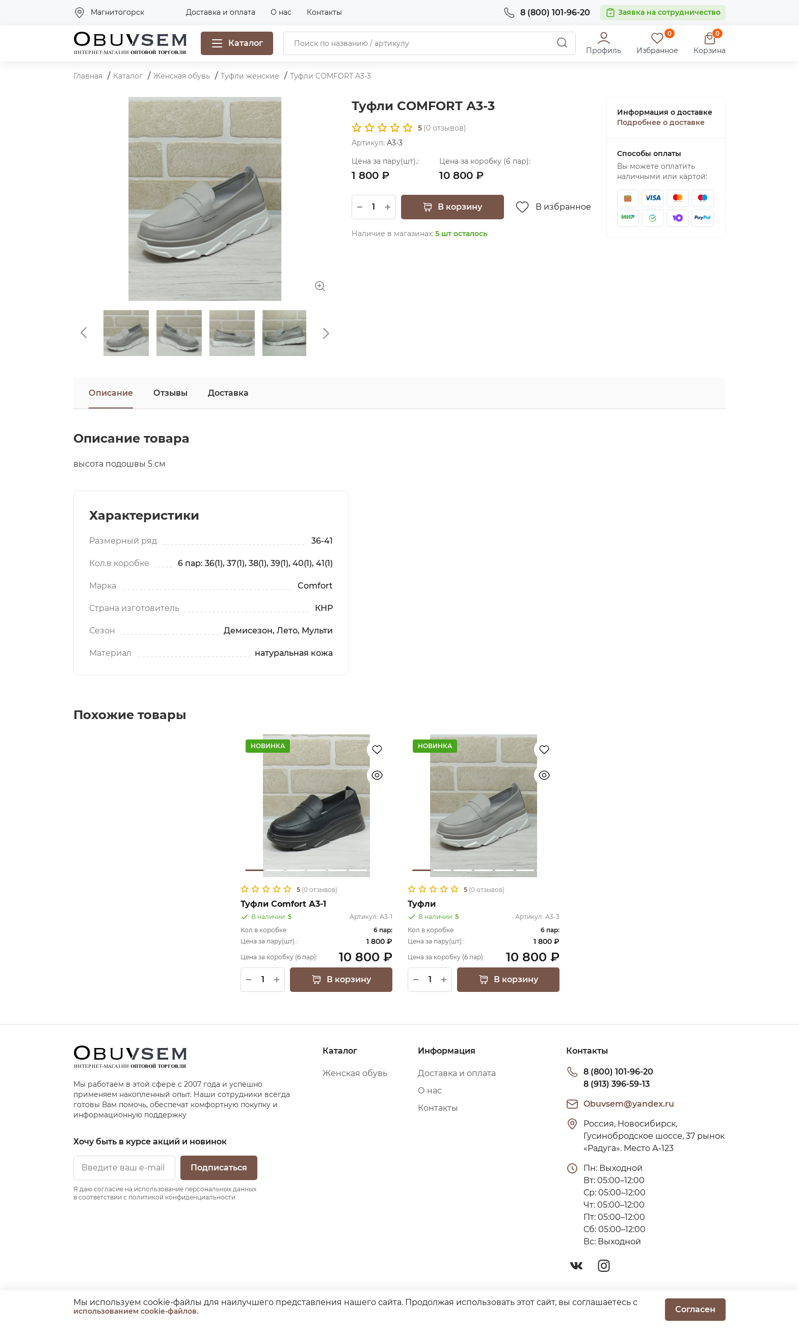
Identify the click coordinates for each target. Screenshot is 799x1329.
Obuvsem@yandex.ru (628, 1104)
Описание (111, 393)
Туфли (422, 904)
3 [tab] (295, 870)
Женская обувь (355, 1073)
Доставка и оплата (220, 12)
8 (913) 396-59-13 (616, 1084)
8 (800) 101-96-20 (618, 1072)
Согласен (695, 1309)
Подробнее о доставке (661, 122)
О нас (281, 12)
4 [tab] (316, 870)
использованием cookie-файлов (135, 1311)
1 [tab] (254, 870)
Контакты (324, 12)
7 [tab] (378, 870)
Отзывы (170, 393)
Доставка (228, 393)
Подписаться (219, 1167)
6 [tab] (358, 870)
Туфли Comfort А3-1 (283, 904)
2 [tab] (275, 870)
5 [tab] (337, 870)
